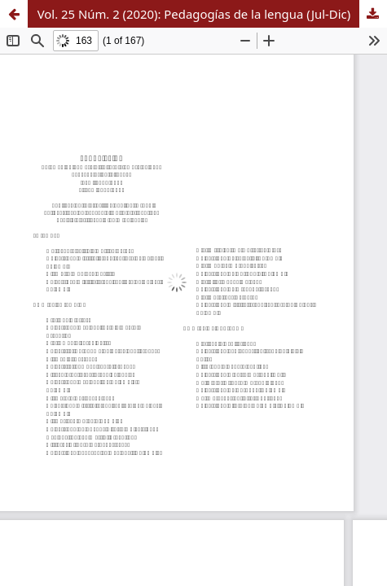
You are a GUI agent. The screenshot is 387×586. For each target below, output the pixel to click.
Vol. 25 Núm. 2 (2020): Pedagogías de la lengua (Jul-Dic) (193, 14)
